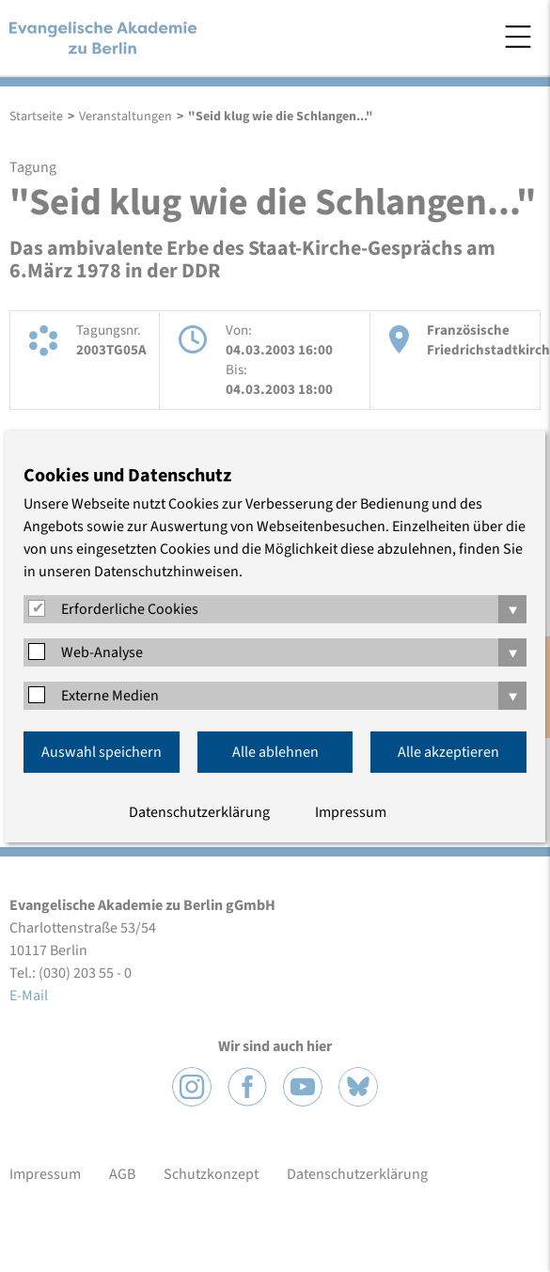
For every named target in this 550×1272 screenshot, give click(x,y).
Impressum (350, 812)
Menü (518, 36)
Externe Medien (110, 695)
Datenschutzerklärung (199, 812)
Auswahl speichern (101, 752)
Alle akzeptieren (448, 752)
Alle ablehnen (275, 752)
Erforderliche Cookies (129, 609)
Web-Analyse (102, 652)
